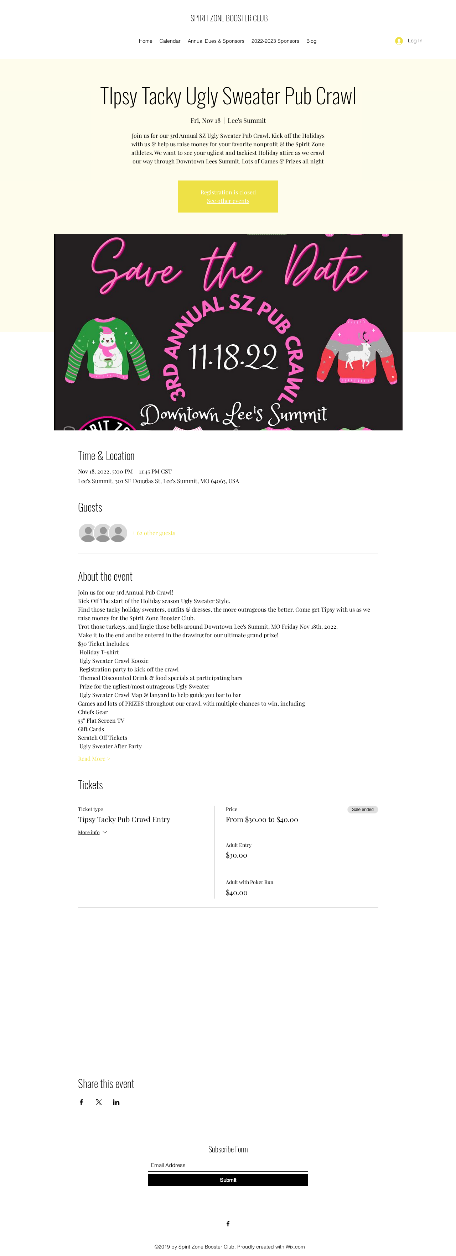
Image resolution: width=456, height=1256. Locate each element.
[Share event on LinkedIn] (116, 1102)
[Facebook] (228, 1223)
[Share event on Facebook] (81, 1102)
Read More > (94, 758)
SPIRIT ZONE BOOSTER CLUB (229, 17)
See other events (228, 200)
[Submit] (228, 1180)
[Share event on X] (98, 1102)
